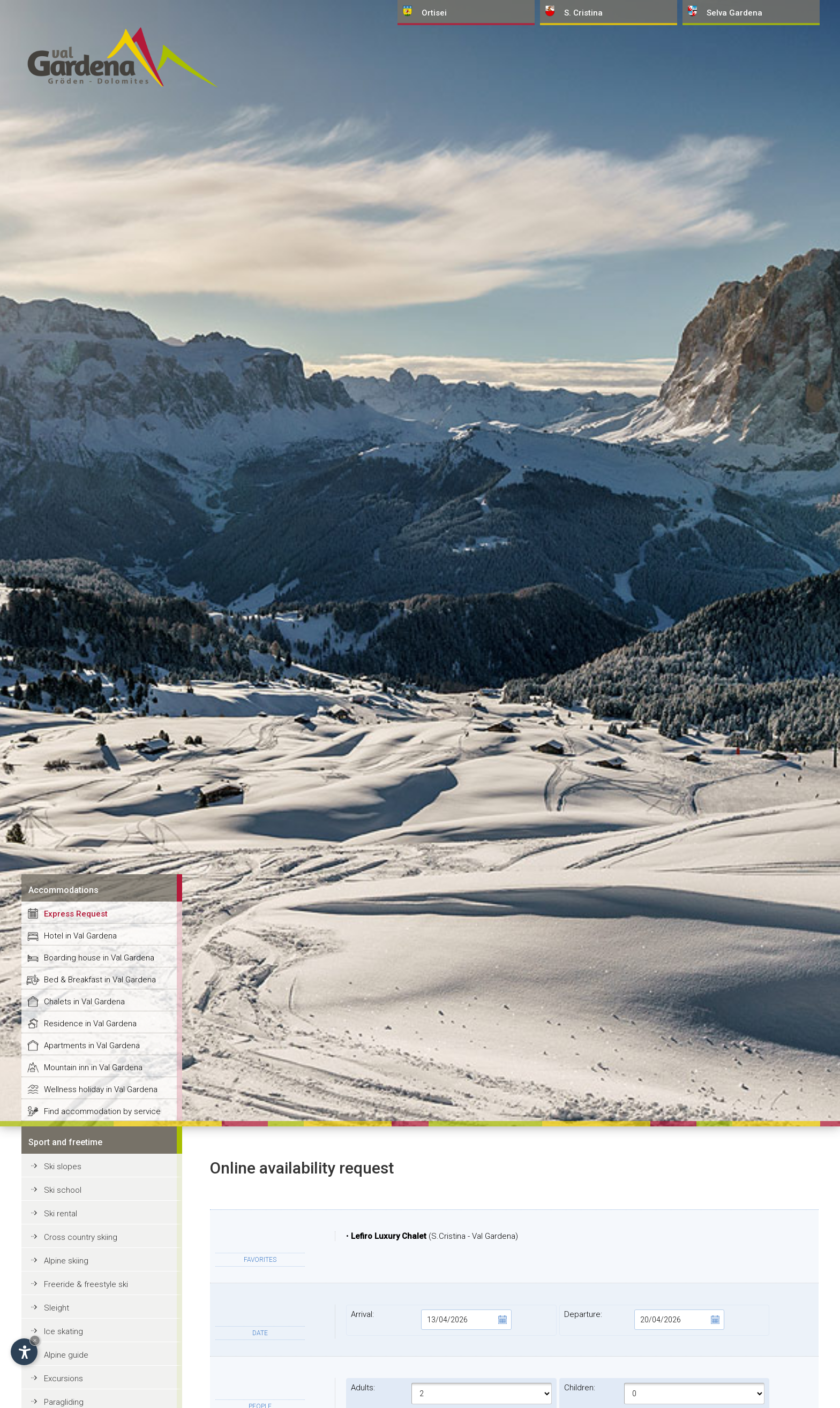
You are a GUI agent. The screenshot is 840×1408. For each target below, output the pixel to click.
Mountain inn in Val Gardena (93, 1067)
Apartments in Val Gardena (92, 1045)
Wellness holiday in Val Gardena (101, 1089)
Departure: (644, 1319)
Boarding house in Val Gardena (99, 958)
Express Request (76, 914)
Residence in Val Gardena (90, 1023)
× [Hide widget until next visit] (35, 1340)
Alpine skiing (66, 1261)
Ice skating (63, 1331)
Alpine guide (66, 1355)
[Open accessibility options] (24, 1351)
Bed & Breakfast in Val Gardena (100, 980)
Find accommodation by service (102, 1111)
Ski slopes (62, 1166)
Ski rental (60, 1213)
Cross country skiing (80, 1237)
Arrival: (431, 1319)
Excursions (63, 1378)
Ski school (62, 1190)
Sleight (56, 1308)
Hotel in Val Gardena (80, 936)
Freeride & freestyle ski (86, 1284)
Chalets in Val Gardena (84, 1001)
